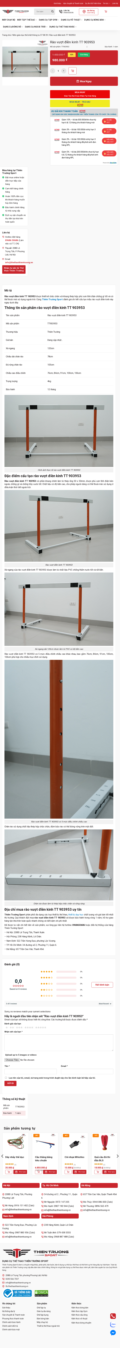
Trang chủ (6, 35)
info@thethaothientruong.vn (16, 1282)
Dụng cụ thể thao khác (62, 27)
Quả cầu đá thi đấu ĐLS (102, 1159)
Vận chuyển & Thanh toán (73, 3)
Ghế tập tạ (41, 1308)
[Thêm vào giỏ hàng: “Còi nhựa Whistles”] (68, 1172)
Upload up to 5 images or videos (21, 1055)
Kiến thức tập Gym (79, 1311)
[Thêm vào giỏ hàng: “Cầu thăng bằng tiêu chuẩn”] (38, 1172)
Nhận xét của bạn (13, 1032)
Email (64, 1066)
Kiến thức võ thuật (79, 1318)
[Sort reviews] (105, 1003)
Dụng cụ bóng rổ (13, 27)
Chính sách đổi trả (10, 1326)
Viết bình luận (102, 984)
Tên (7, 1066)
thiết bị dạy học (75, 914)
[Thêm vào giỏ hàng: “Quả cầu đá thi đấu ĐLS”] (97, 1172)
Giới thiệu (57, 3)
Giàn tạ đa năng (44, 1311)
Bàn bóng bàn (43, 1318)
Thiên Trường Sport (52, 299)
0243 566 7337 (10, 1279)
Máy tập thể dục (27, 20)
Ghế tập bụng (42, 1315)
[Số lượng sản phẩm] (58, 70)
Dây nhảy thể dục (14, 1157)
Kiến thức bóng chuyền (81, 1323)
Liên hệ (115, 3)
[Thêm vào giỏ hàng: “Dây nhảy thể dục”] (8, 1172)
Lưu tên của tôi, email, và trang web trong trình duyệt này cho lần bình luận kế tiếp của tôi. (52, 1078)
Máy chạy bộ (8, 20)
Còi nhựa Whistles (74, 1157)
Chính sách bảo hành (11, 1322)
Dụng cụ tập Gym (49, 20)
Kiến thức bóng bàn (80, 1308)
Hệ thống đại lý (8, 1311)
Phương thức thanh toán (13, 1318)
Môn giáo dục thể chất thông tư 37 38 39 (30, 35)
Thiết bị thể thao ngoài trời (48, 1326)
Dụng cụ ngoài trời (36, 27)
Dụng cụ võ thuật (71, 20)
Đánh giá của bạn (12, 1024)
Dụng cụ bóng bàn (94, 20)
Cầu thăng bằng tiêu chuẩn (43, 1159)
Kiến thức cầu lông (79, 1315)
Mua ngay (22, 1172)
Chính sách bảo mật (11, 1329)
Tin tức (106, 3)
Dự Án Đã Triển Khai (93, 3)
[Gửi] (52, 11)
